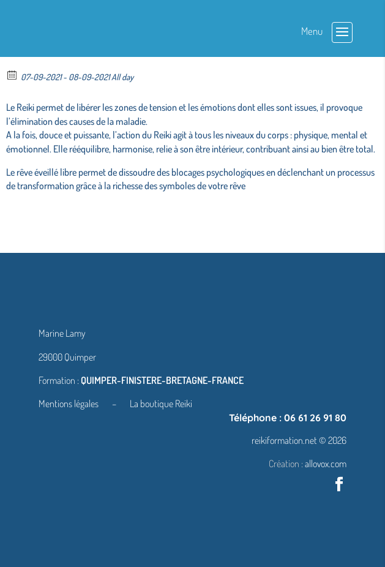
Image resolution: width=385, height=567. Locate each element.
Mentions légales (69, 403)
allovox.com (325, 463)
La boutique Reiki (161, 403)
